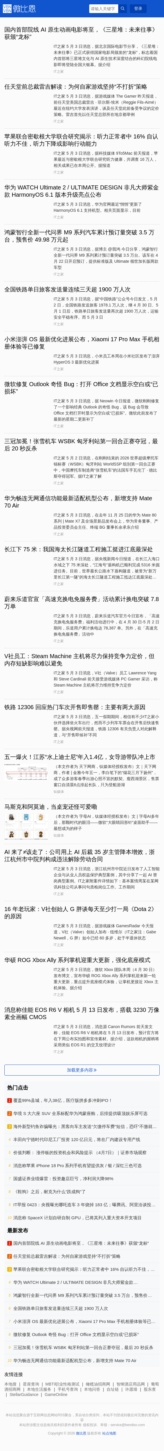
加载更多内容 (82, 1069)
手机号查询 (68, 1389)
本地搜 (10, 1384)
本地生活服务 (39, 1389)
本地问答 (92, 1389)
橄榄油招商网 (98, 1384)
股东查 (150, 1389)
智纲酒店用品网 (130, 1384)
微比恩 (20, 8)
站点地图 (109, 1433)
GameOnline (56, 1394)
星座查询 (31, 1384)
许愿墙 (131, 1389)
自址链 (113, 1389)
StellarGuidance (24, 1394)
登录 (138, 8)
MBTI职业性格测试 (62, 1384)
